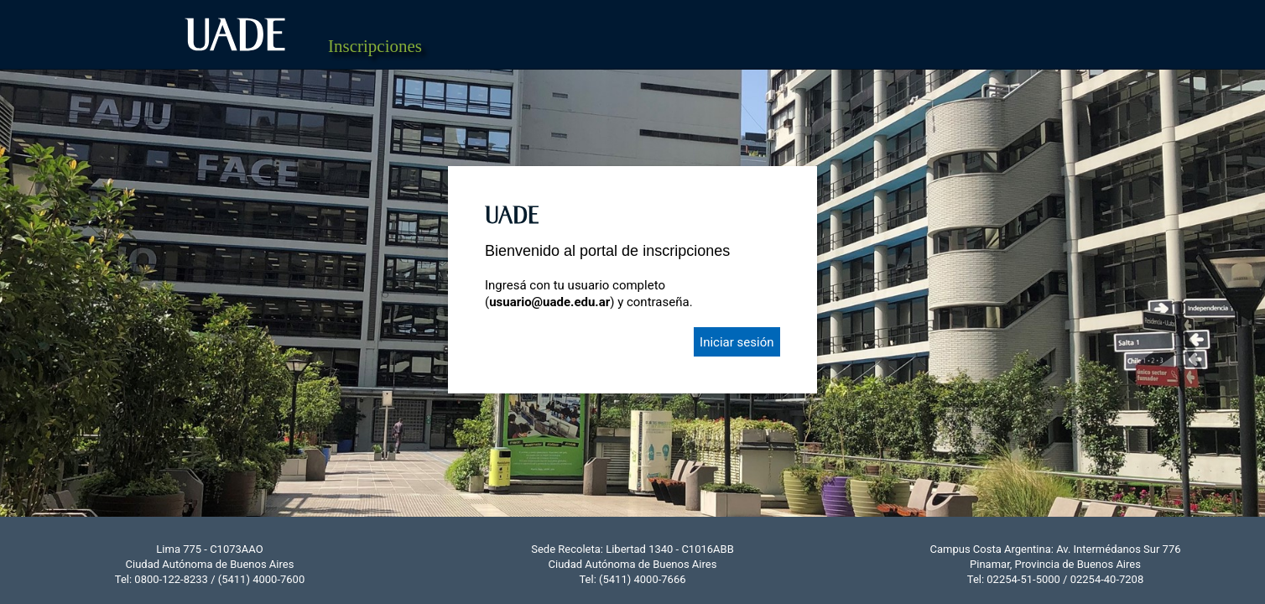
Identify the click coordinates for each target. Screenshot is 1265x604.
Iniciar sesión (736, 342)
